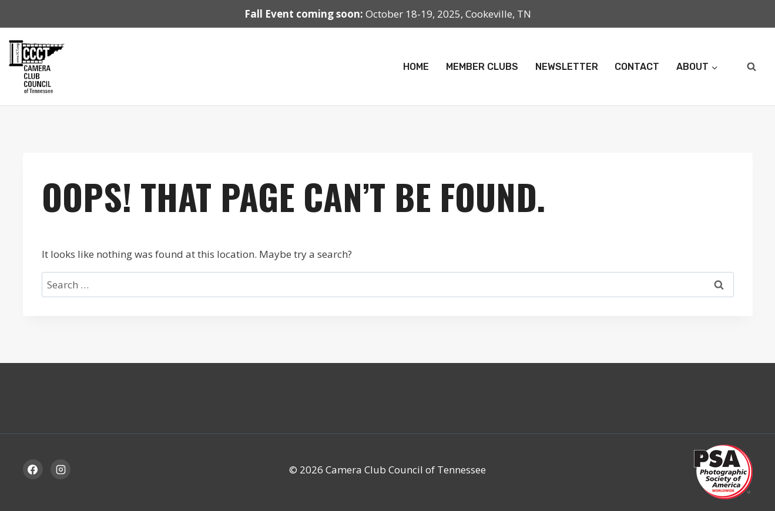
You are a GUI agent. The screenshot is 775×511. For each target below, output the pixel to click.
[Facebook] (33, 469)
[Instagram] (61, 469)
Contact (637, 66)
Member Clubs (482, 66)
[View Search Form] (751, 67)
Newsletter (566, 66)
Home (416, 66)
